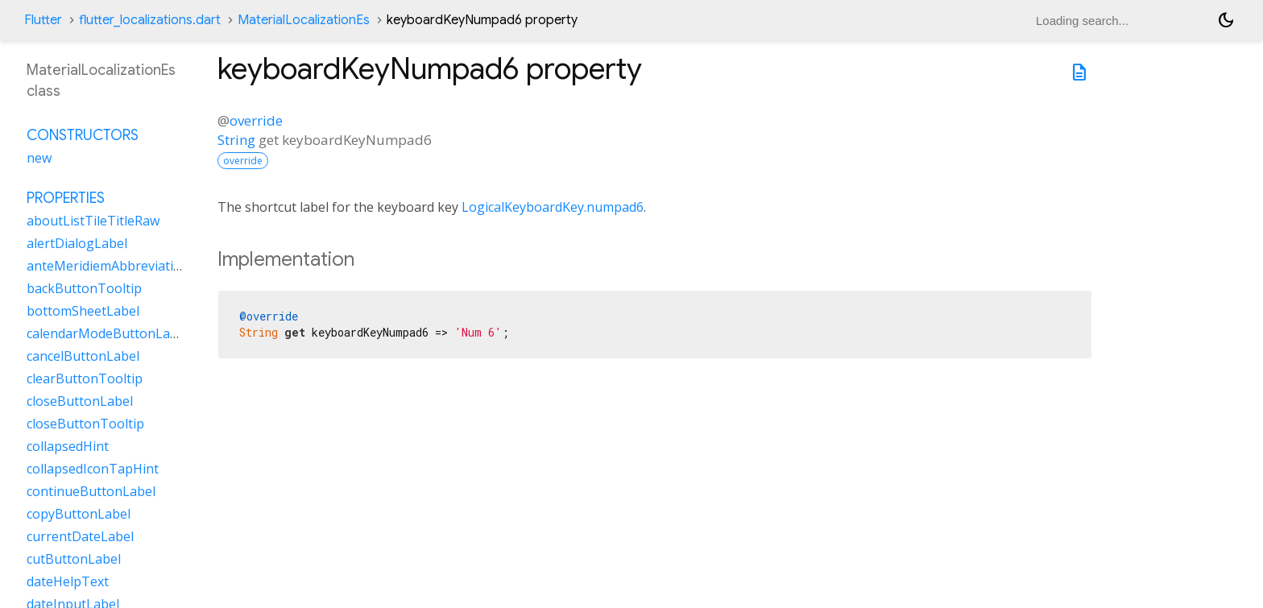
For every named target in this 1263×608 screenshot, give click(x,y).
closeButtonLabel (80, 401)
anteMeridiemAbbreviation (108, 266)
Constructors (83, 135)
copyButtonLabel (78, 514)
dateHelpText (68, 581)
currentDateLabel (80, 536)
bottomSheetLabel (83, 311)
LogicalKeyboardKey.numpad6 (553, 207)
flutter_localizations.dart (150, 20)
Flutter (43, 20)
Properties (66, 198)
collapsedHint (68, 446)
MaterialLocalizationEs (304, 20)
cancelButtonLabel (83, 356)
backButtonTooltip (84, 288)
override (256, 120)
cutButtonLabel (74, 559)
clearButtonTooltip (85, 378)
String (236, 139)
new (39, 158)
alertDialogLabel (77, 243)
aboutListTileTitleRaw (93, 221)
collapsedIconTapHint (93, 469)
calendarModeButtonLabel (107, 333)
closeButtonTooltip (85, 423)
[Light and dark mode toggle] (1226, 20)
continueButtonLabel (91, 491)
